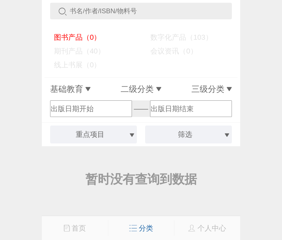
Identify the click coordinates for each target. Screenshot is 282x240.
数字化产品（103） (177, 37)
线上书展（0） (73, 65)
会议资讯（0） (169, 51)
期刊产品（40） (75, 51)
